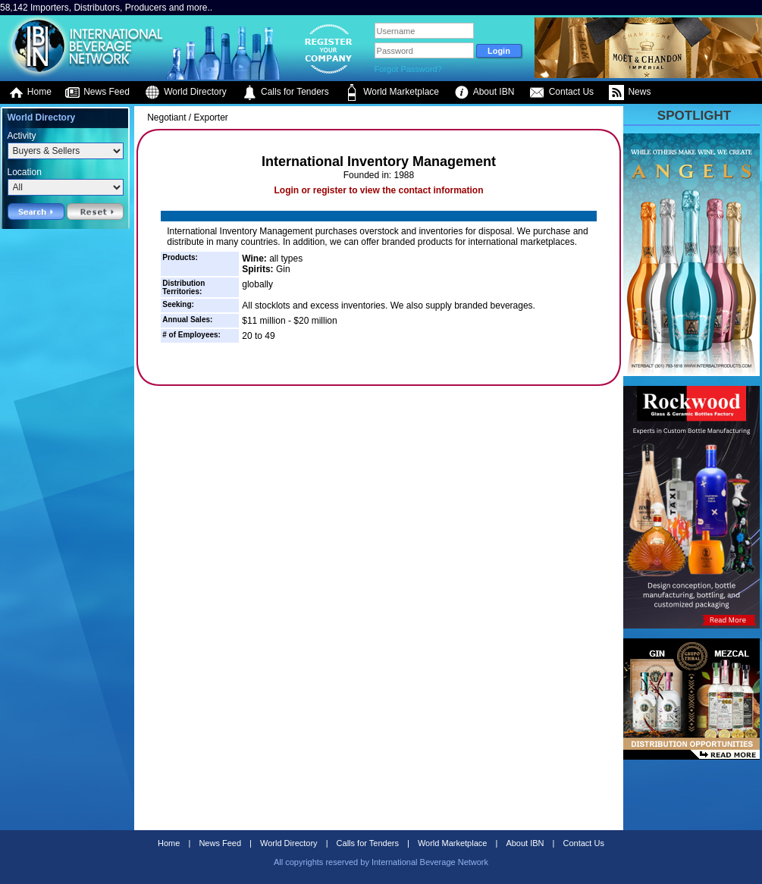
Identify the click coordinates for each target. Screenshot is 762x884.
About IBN (484, 92)
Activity (22, 135)
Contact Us (561, 92)
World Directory (186, 92)
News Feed (97, 92)
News (630, 92)
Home (30, 92)
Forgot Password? (408, 69)
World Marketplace (391, 92)
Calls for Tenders (285, 92)
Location (25, 172)
